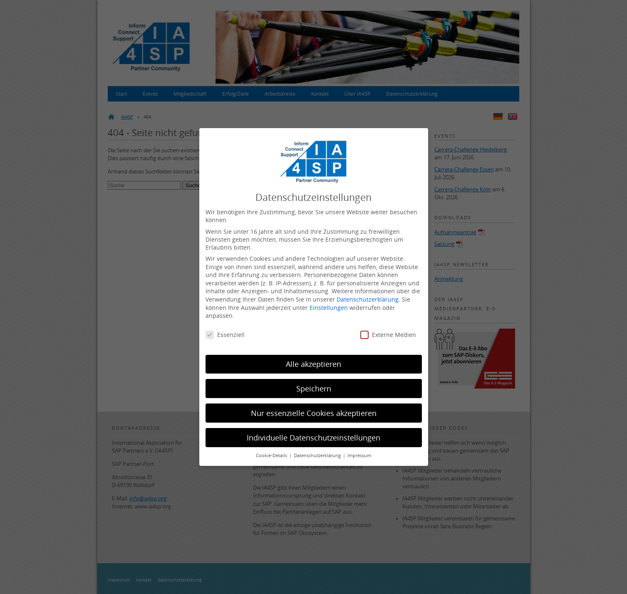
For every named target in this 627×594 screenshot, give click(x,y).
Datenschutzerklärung (368, 299)
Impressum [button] (359, 455)
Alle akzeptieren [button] (313, 364)
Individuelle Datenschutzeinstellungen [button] (313, 438)
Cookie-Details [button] (272, 455)
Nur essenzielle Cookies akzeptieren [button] (314, 413)
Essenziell (225, 335)
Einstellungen (329, 308)
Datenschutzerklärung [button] (318, 455)
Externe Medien (388, 335)
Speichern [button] (313, 389)
